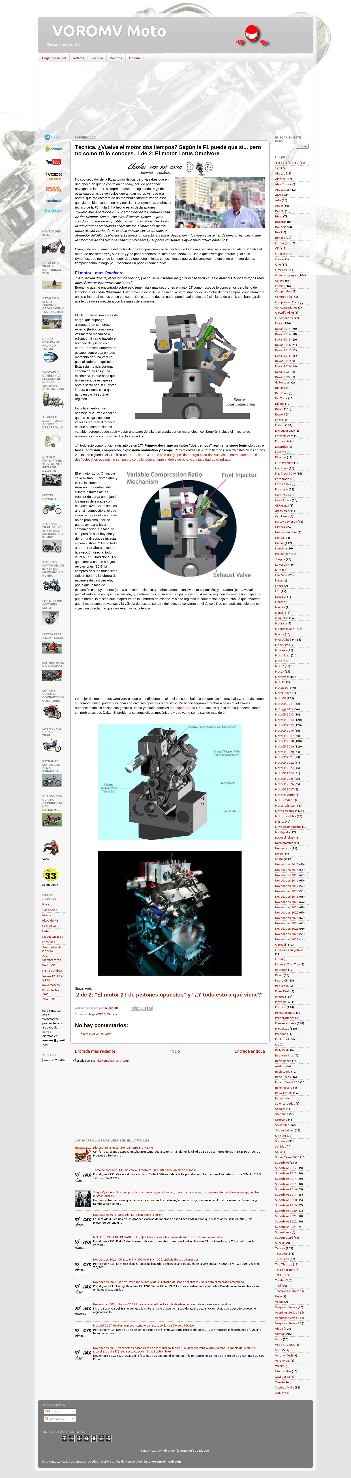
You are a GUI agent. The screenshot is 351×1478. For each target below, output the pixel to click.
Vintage (280, 1334)
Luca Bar (281, 596)
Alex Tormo (283, 184)
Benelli (279, 211)
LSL (277, 591)
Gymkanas (282, 516)
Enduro (280, 425)
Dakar (279, 323)
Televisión (282, 1259)
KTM (278, 569)
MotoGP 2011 (284, 703)
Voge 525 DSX (285, 1344)
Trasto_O (281, 1280)
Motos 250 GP (284, 800)
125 (277, 168)
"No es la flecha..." (287, 162)
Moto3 (279, 671)
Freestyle (281, 489)
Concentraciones (286, 307)
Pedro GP (48, 965)
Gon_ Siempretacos (51, 958)
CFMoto (280, 254)
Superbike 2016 (286, 1189)
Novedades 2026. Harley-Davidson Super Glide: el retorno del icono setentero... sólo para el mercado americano (168, 1282)
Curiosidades (284, 318)
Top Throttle (283, 1264)
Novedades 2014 (287, 869)
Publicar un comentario (96, 1033)
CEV (277, 248)
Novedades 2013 (287, 864)
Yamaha (280, 1382)
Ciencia (280, 259)
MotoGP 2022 (284, 762)
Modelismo (282, 645)
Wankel (280, 1366)
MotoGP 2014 (284, 720)
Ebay (278, 420)
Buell (278, 232)
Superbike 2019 (286, 1205)
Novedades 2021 (287, 907)
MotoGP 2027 (284, 789)
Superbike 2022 (286, 1221)
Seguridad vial (284, 1130)
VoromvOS (282, 1360)
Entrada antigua (250, 1051)
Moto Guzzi (282, 655)
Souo (278, 1152)
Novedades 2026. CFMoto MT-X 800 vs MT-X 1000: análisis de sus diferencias (146, 1259)
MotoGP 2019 (284, 746)
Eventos (280, 452)
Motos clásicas (285, 805)
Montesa (281, 650)
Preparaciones (285, 1018)
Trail (278, 1275)
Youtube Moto (284, 1387)
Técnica (97, 58)
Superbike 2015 (286, 1184)
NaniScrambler (285, 843)
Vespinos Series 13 (288, 1318)
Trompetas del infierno (52, 949)
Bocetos (116, 58)
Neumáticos (283, 848)
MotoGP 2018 (284, 741)
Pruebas (280, 1034)
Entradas (52, 1411)
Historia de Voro (286, 532)
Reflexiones (283, 1061)
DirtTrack (281, 398)
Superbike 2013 (286, 1173)
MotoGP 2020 (284, 752)
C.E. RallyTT (283, 243)
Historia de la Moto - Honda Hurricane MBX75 (123, 1147)
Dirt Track (281, 393)
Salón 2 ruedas (285, 1103)
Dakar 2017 (283, 350)
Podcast (280, 1007)
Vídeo (279, 1328)
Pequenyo (49, 926)
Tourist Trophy (285, 1269)
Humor (279, 543)
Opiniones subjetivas (289, 950)
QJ (277, 1044)
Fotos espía (283, 484)
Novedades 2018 (287, 891)
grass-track (283, 511)
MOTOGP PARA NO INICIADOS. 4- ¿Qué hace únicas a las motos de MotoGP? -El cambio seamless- (159, 1237)
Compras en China (287, 302)
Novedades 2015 (287, 875)
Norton (280, 853)
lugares (280, 602)
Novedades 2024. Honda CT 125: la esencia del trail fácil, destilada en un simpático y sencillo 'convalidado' (164, 1304)
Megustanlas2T (52, 936)
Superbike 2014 (286, 1178)
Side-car (280, 1135)
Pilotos (280, 996)
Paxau (46, 904)
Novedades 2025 (287, 928)
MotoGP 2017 (284, 736)
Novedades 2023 (287, 918)
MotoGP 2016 (284, 730)
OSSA (279, 959)
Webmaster (283, 1371)
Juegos (280, 559)
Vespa (279, 1301)
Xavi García (282, 1376)
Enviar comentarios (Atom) (111, 1060)
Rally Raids (282, 1050)
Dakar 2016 (283, 345)
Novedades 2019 (287, 896)
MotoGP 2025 (284, 778)
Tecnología (282, 1253)
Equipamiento (284, 436)
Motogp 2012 (284, 709)
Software (281, 1141)
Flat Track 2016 (285, 473)
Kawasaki (281, 564)
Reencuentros (284, 1055)
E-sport (280, 414)
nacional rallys (284, 837)
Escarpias (48, 942)
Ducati (279, 409)
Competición (283, 296)
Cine (278, 264)
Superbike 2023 (286, 1227)
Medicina (281, 623)
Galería (134, 58)
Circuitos (281, 270)
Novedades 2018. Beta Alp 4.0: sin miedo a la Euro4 (128, 1214)
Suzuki (279, 1243)
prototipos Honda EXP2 (187, 708)
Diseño (280, 403)
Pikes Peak (282, 991)
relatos (280, 1066)
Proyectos (282, 1028)
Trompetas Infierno (288, 1291)
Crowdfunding (284, 312)
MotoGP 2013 (284, 714)
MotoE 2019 (283, 687)
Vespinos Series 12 (288, 1312)
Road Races (283, 1077)
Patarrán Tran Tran (287, 964)
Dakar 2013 (283, 328)
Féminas (280, 457)
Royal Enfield (284, 1093)
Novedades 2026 (287, 934)
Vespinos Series (286, 1307)
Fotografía (282, 479)
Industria (281, 548)
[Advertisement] (172, 99)
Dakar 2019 (283, 361)
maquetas (282, 618)
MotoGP (280, 698)
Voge (278, 1339)
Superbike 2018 (286, 1200)
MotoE (279, 682)
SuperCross (283, 1232)
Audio (279, 205)
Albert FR (48, 999)
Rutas (279, 1098)
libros (279, 580)
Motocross (282, 677)
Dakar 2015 (283, 339)
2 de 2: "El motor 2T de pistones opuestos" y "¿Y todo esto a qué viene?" (169, 995)
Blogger (204, 1450)
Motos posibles (285, 816)
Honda (279, 537)
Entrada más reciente (95, 1051)
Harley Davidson (286, 521)
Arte (278, 200)
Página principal (54, 58)
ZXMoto (280, 1393)
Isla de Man (282, 554)
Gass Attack (50, 910)
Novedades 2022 (287, 912)
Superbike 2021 (286, 1216)
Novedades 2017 (287, 886)
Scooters (281, 1119)
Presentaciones (285, 1023)
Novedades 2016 (287, 880)
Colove (280, 280)
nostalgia (281, 859)
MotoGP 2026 (284, 784)
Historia (280, 527)
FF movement (284, 462)
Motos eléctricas (286, 811)
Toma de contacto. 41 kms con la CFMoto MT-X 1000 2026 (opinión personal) (145, 1170)
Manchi (279, 612)
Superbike (282, 1162)
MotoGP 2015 (284, 725)
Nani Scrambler (52, 970)
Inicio (175, 1051)
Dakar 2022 (283, 377)
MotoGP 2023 (284, 768)
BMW (279, 216)
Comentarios (55, 1419)
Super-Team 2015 (287, 1157)
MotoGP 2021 (284, 757)
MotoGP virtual (285, 795)
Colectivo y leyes (286, 275)
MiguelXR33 (97, 1014)
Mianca (46, 915)
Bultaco (280, 237)
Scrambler (282, 1125)
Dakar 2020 (283, 366)
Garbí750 (281, 494)
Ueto (45, 931)
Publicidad (282, 1039)
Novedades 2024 (287, 923)
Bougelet (281, 227)
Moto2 (279, 666)
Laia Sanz (281, 575)
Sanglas (280, 1109)
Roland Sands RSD (287, 1082)
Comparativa (283, 291)
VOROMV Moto (106, 30)
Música (279, 821)
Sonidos (280, 1146)
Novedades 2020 (287, 902)
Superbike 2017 (286, 1194)
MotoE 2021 (283, 693)
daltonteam (283, 382)
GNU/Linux (282, 505)
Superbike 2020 (286, 1210)
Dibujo (279, 388)
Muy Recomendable (288, 826)
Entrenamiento (285, 430)
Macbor (280, 607)
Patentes (281, 969)
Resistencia (283, 1071)
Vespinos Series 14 (288, 1323)
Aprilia (279, 195)
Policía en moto (285, 1012)
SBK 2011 (282, 1114)
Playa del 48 (50, 920)
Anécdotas (282, 189)
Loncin (279, 586)
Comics (280, 286)
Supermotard (284, 1237)
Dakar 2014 (283, 334)
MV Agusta (282, 832)
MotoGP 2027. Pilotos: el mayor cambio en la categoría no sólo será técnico (143, 1325)
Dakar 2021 (283, 371)
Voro (278, 1350)
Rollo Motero (51, 985)
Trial (278, 1285)
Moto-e (280, 660)
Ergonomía (282, 441)
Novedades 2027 (287, 939)
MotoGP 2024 (284, 773)
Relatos (78, 58)
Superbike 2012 (286, 1168)
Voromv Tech (284, 1355)
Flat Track (281, 468)
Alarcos (280, 173)
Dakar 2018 (283, 355)
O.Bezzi (280, 944)
